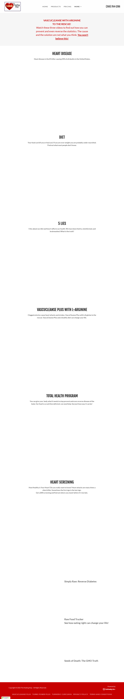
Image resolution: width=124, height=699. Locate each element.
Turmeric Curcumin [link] (62, 694)
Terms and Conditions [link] (101, 694)
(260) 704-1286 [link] (113, 6)
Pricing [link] (67, 6)
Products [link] (56, 6)
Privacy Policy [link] (80, 694)
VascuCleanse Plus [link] (21, 694)
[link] (12, 6)
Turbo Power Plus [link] (41, 694)
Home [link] (45, 6)
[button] (78, 6)
